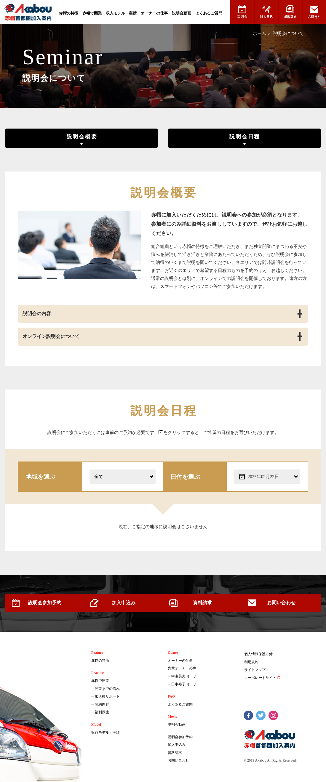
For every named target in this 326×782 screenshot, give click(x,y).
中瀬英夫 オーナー (186, 677)
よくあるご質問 (208, 13)
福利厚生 (102, 713)
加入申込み (122, 603)
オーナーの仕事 (154, 13)
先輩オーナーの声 (182, 669)
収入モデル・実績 (121, 13)
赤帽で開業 (92, 13)
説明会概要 (81, 137)
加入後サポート (107, 697)
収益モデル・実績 (105, 733)
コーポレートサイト (260, 678)
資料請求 (203, 603)
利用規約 (251, 662)
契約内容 (102, 705)
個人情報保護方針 (258, 655)
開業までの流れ (107, 689)
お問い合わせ (285, 603)
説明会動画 (181, 13)
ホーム (259, 33)
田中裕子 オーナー (186, 684)
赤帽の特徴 (68, 13)
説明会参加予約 (41, 603)
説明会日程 (245, 137)
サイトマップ (255, 670)
